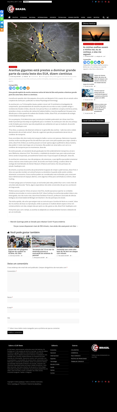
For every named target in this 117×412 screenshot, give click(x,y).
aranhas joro (33, 79)
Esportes (53, 17)
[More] (28, 88)
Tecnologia (62, 17)
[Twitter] (14, 88)
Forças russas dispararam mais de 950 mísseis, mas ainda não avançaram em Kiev (46, 226)
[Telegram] (21, 88)
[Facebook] (10, 88)
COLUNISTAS (75, 350)
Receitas (96, 17)
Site (8, 318)
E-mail (10, 308)
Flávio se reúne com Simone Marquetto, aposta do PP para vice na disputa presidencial (100, 107)
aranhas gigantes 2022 (46, 76)
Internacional (43, 17)
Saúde (83, 17)
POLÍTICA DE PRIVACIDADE (79, 358)
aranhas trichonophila (42, 79)
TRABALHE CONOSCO (77, 361)
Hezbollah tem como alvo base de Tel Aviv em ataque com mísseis (67, 251)
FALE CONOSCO (75, 356)
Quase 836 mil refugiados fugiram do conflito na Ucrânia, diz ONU (18, 251)
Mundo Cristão (73, 17)
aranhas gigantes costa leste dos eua (62, 76)
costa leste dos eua (53, 79)
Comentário (12, 271)
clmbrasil (25, 76)
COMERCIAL (74, 353)
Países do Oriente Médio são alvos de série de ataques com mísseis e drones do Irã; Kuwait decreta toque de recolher (95, 80)
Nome (10, 297)
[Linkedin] (24, 88)
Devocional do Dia (88, 44)
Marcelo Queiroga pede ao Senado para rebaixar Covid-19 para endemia (36, 222)
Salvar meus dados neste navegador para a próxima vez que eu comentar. (35, 328)
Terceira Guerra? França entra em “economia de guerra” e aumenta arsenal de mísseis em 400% (101, 94)
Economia (23, 17)
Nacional (32, 17)
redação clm (99, 56)
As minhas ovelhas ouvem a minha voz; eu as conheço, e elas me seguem (95, 51)
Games (89, 17)
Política (15, 17)
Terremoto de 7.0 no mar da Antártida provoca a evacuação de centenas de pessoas (43, 252)
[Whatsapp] (17, 88)
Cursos (52, 373)
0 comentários (33, 76)
